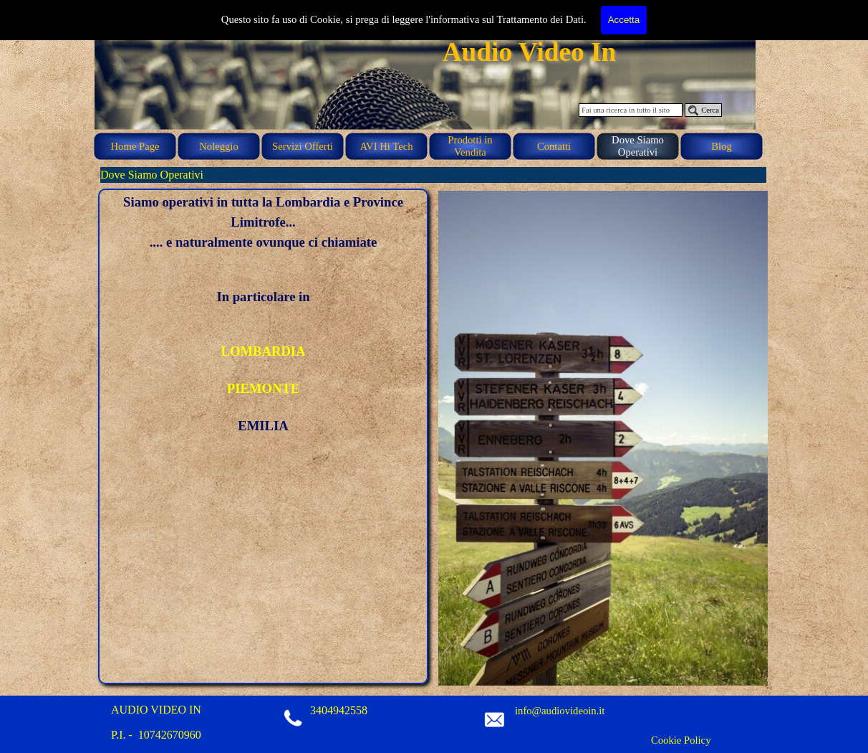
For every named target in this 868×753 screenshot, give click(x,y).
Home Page (135, 146)
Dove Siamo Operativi (638, 146)
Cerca (710, 110)
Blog (721, 146)
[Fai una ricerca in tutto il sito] (631, 110)
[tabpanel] (263, 314)
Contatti (554, 146)
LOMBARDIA (263, 351)
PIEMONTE (263, 388)
